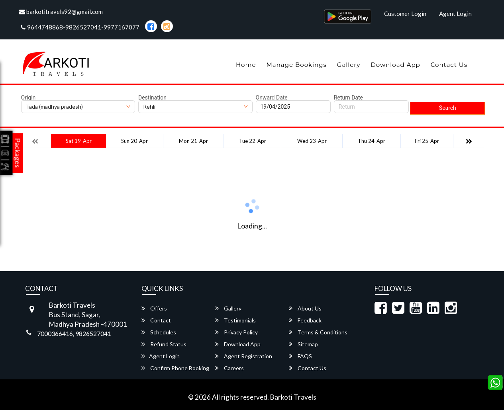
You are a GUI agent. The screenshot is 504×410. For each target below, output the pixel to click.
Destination (152, 97)
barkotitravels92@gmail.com (61, 11)
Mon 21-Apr (193, 141)
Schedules (158, 332)
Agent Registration (243, 356)
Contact (156, 320)
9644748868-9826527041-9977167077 (80, 27)
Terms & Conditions (318, 332)
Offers (154, 308)
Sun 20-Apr (134, 141)
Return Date (348, 97)
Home (246, 64)
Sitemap (303, 344)
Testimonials (235, 320)
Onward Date (272, 97)
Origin (28, 97)
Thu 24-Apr (371, 141)
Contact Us (449, 64)
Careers (229, 368)
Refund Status (163, 344)
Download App (395, 64)
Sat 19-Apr (79, 141)
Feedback (305, 320)
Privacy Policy (236, 332)
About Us (305, 308)
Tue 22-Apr (252, 141)
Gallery (349, 64)
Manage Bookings (296, 64)
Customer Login (405, 13)
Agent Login (455, 13)
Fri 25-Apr (427, 141)
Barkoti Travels (293, 397)
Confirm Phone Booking (175, 368)
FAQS (300, 356)
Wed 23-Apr (312, 141)
